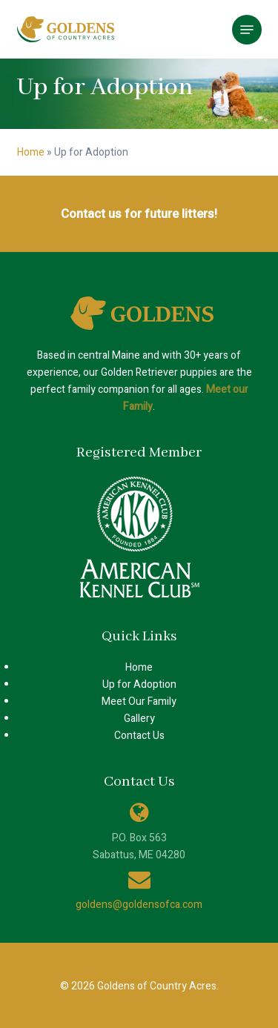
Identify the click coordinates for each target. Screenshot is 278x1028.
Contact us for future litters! (139, 214)
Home (30, 152)
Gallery (139, 718)
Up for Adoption (139, 684)
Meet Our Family (139, 701)
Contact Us (139, 735)
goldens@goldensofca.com (139, 904)
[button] (247, 29)
